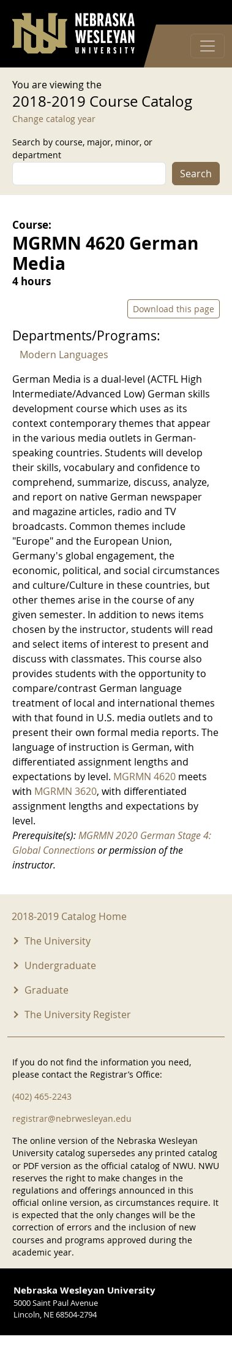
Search (196, 173)
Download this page (173, 309)
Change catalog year (53, 119)
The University (57, 941)
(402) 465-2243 (42, 1096)
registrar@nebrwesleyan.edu (72, 1118)
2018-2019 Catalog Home (69, 916)
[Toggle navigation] (207, 46)
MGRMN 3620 (65, 791)
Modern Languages (64, 354)
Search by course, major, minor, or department (82, 148)
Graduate (46, 990)
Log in (204, 12)
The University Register (77, 1014)
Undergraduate (60, 965)
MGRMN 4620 (144, 776)
